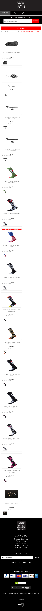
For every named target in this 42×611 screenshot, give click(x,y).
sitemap (27, 562)
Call (15, 13)
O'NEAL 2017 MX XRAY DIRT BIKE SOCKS (11, 375)
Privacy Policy (21, 543)
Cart (23, 13)
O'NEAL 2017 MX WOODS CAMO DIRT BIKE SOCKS (11, 343)
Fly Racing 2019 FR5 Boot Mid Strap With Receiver (11, 118)
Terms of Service (21, 545)
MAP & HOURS (35, 12)
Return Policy (21, 541)
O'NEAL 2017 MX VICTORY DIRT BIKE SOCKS (11, 278)
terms (20, 562)
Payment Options (21, 547)
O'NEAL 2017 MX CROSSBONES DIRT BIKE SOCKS (11, 214)
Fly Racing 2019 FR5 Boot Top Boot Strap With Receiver (11, 150)
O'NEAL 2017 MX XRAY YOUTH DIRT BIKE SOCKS (11, 407)
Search (35, 21)
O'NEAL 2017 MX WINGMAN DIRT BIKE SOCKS (11, 310)
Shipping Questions (21, 539)
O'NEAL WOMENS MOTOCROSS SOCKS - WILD (11, 439)
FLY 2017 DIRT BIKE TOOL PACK (11, 52)
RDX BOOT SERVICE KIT (11, 503)
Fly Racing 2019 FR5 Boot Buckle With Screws (12, 85)
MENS (37, 31)
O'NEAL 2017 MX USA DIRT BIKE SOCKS (11, 246)
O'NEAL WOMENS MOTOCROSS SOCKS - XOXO (11, 471)
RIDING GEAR (30, 31)
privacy (12, 562)
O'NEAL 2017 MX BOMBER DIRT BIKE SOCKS (12, 182)
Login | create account (21, 17)
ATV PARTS (22, 31)
